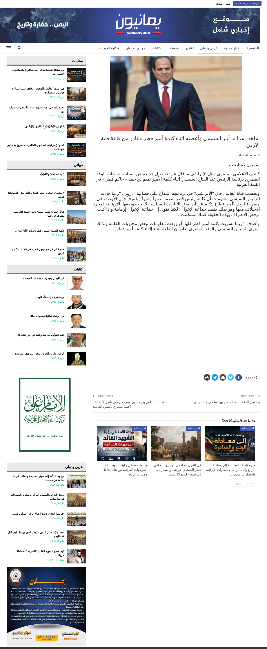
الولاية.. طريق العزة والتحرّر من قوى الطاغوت (39, 353)
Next (237, 484)
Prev (250, 484)
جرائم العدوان (135, 48)
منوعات (173, 48)
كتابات (156, 48)
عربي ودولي (209, 48)
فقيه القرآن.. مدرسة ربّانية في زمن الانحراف (40, 334)
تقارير (189, 48)
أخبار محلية (232, 48)
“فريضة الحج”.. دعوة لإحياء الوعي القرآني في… (38, 513)
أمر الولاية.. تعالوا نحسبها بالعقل (47, 316)
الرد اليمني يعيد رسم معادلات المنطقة (43, 278)
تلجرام (219, 3)
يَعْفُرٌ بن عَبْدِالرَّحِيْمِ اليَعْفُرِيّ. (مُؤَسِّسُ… (43, 126)
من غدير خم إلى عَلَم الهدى (50, 297)
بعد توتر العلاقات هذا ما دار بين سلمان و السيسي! (226, 402)
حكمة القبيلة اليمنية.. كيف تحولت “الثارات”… (39, 230)
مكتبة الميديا (110, 48)
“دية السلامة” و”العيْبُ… (51, 174)
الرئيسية (253, 48)
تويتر (227, 3)
